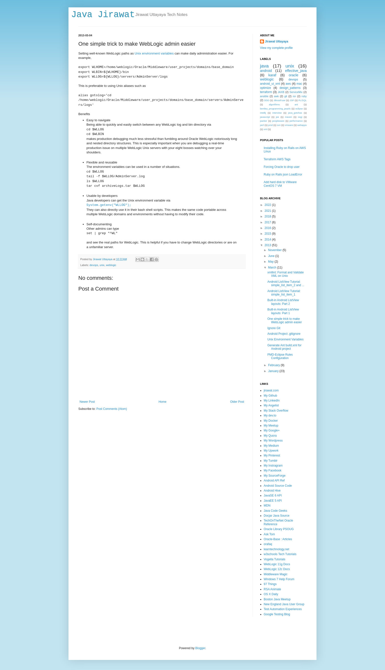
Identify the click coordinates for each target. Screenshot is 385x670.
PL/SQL (302, 100)
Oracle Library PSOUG (279, 529)
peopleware (278, 121)
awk (276, 96)
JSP (292, 100)
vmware (289, 125)
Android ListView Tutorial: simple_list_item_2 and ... (285, 283)
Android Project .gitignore (284, 333)
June (271, 256)
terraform (266, 92)
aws (288, 83)
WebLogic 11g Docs (277, 564)
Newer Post (87, 401)
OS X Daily (271, 594)
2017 (268, 222)
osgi (300, 117)
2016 (268, 228)
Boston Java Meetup (277, 599)
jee (277, 117)
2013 (268, 245)
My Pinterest (272, 455)
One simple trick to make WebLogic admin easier (284, 320)
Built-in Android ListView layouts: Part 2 (283, 301)
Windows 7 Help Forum (279, 579)
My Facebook (272, 470)
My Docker (271, 420)
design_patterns (290, 88)
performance (296, 121)
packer (263, 121)
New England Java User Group (284, 604)
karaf (272, 75)
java (264, 65)
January (273, 371)
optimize (265, 88)
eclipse (299, 108)
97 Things (270, 584)
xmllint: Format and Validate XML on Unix (285, 274)
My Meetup (271, 425)
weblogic (111, 265)
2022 (268, 205)
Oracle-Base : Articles (278, 539)
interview (277, 112)
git (285, 96)
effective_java (296, 71)
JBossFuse (279, 100)
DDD (266, 100)
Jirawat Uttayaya (276, 41)
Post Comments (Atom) (111, 409)
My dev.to (270, 415)
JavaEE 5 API (273, 500)
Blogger (200, 648)
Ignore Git (273, 328)
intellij (263, 112)
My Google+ (272, 430)
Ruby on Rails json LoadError (283, 174)
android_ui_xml (270, 83)
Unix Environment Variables (285, 339)
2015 (268, 233)
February (274, 365)
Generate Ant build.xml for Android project (284, 347)
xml (265, 129)
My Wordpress (273, 440)
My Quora (270, 435)
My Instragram (273, 465)
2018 (268, 216)
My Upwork (271, 450)
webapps (302, 125)
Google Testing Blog (277, 614)
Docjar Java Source (276, 515)
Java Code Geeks (275, 510)
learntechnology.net (276, 549)
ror (294, 96)
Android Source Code (278, 485)
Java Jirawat (103, 15)
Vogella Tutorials (274, 559)
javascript (265, 117)
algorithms (274, 104)
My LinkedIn (272, 400)
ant (296, 104)
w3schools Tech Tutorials (280, 554)
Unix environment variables (154, 53)
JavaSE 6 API (273, 495)
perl (262, 125)
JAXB (281, 92)
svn (279, 125)
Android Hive (272, 490)
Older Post (237, 401)
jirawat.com (271, 390)
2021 (268, 211)
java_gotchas (295, 112)
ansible (264, 96)
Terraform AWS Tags (277, 159)
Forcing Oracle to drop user (282, 167)
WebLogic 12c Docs (277, 569)
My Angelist (271, 405)
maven (288, 117)
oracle (293, 75)
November (275, 250)
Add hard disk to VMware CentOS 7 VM (280, 183)
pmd (270, 125)
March (272, 267)
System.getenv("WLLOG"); (108, 205)
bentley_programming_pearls (275, 108)
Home (162, 401)
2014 (268, 239)
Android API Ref (274, 480)
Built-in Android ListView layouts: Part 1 (283, 311)
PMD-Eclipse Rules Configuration (280, 356)
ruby (304, 96)
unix (102, 265)
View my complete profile (276, 48)
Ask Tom (269, 534)
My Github (270, 395)
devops (94, 265)
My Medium (271, 445)
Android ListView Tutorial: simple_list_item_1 (284, 292)
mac (299, 83)
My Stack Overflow (276, 410)
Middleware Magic (276, 574)
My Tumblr (270, 460)
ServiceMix (295, 92)
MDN (267, 505)
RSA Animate (272, 589)
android (266, 71)
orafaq (268, 544)
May (271, 261)
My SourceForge (275, 475)
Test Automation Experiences (283, 609)
